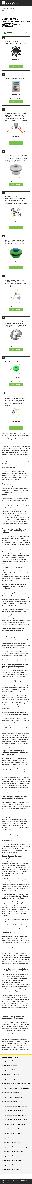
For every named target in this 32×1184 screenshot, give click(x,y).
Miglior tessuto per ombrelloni (13, 1138)
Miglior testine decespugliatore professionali (17, 1083)
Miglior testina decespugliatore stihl (14, 1110)
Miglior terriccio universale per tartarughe (16, 1147)
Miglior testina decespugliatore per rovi (15, 1115)
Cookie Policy (24, 1180)
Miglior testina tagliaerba (11, 1092)
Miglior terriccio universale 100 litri (14, 1151)
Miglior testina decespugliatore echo (14, 1124)
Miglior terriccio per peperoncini (13, 1156)
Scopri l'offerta (16, 66)
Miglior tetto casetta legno (11, 1074)
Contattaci (3, 1182)
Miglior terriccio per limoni (11, 1169)
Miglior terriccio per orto (11, 1165)
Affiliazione (9, 1180)
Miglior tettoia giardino (10, 1065)
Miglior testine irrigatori (11, 1079)
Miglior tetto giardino (10, 1070)
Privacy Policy (16, 1180)
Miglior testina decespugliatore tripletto (15, 1106)
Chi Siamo (3, 1180)
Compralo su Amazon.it (16, 63)
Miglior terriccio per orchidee (12, 1160)
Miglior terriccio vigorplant (12, 1142)
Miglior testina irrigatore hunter (13, 1101)
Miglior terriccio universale (12, 1061)
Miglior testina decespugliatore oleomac (15, 1119)
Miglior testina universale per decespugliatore (17, 1088)
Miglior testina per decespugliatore (14, 1097)
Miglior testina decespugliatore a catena (15, 1128)
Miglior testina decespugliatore (13, 1133)
